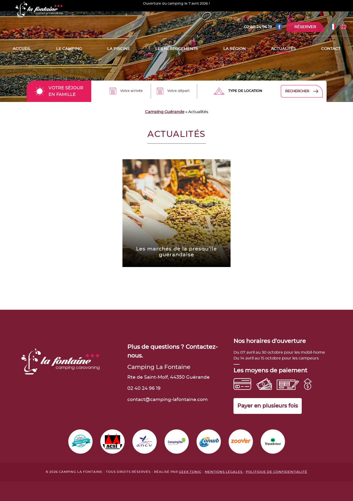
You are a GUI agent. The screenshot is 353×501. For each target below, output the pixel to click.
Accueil (22, 49)
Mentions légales (224, 472)
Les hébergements (176, 49)
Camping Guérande (164, 112)
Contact (330, 49)
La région (234, 49)
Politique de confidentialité (276, 472)
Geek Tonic (190, 472)
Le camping (69, 49)
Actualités (283, 49)
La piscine (118, 49)
